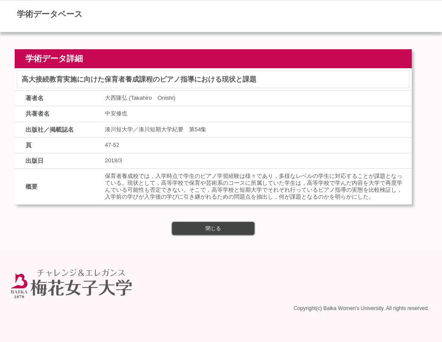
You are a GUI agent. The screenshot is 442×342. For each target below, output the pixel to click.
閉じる (213, 228)
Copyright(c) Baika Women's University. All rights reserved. (361, 308)
